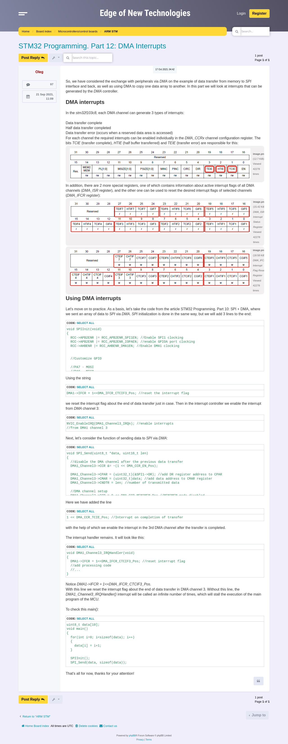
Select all (85, 323)
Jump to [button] (258, 715)
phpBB (132, 735)
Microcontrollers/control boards (78, 31)
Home (25, 31)
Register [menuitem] (259, 13)
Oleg (39, 72)
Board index (44, 31)
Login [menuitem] (241, 13)
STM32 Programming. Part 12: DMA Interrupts (92, 46)
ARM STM (111, 31)
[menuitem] (86, 726)
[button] (22, 13)
